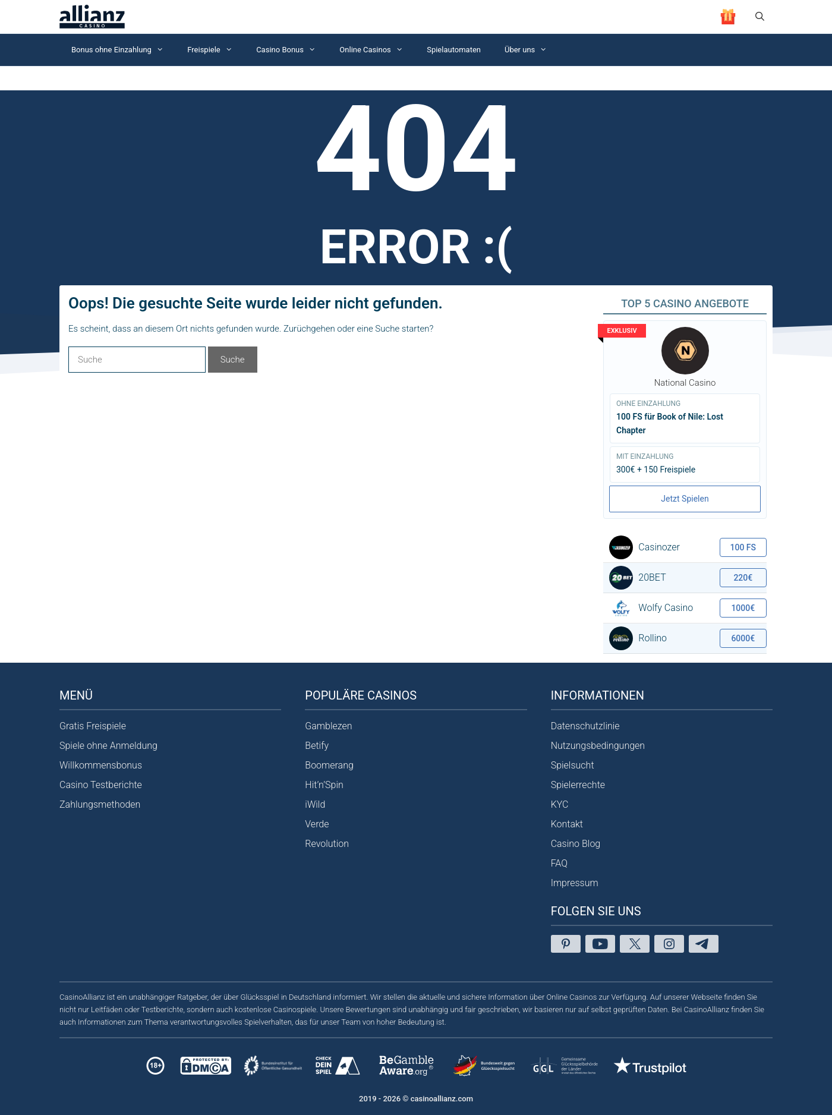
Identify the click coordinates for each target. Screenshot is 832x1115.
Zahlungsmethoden (99, 804)
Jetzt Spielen (684, 498)
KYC (560, 804)
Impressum (574, 883)
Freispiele (215, 50)
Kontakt (567, 824)
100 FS (743, 547)
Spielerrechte (578, 784)
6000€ (743, 638)
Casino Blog (576, 843)
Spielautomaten (454, 49)
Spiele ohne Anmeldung (108, 745)
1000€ (743, 608)
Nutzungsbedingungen (598, 745)
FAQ (559, 863)
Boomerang (329, 765)
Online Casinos (377, 50)
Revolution (327, 843)
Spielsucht (572, 765)
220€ (742, 577)
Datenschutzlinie (585, 726)
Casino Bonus (291, 50)
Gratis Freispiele (92, 726)
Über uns (532, 50)
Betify (317, 745)
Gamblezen (328, 726)
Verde (317, 824)
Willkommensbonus (100, 765)
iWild (315, 804)
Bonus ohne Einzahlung (123, 50)
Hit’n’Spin (324, 784)
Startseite (74, 78)
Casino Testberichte (100, 784)
